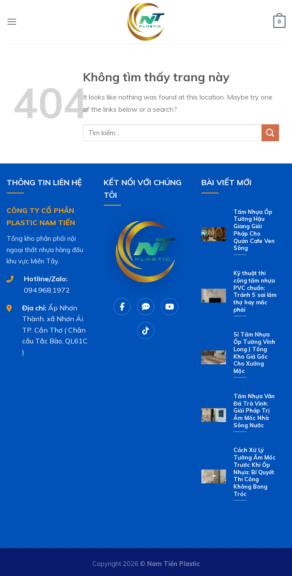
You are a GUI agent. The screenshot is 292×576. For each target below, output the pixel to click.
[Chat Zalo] (145, 306)
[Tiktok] (145, 330)
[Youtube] (169, 306)
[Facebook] (122, 306)
